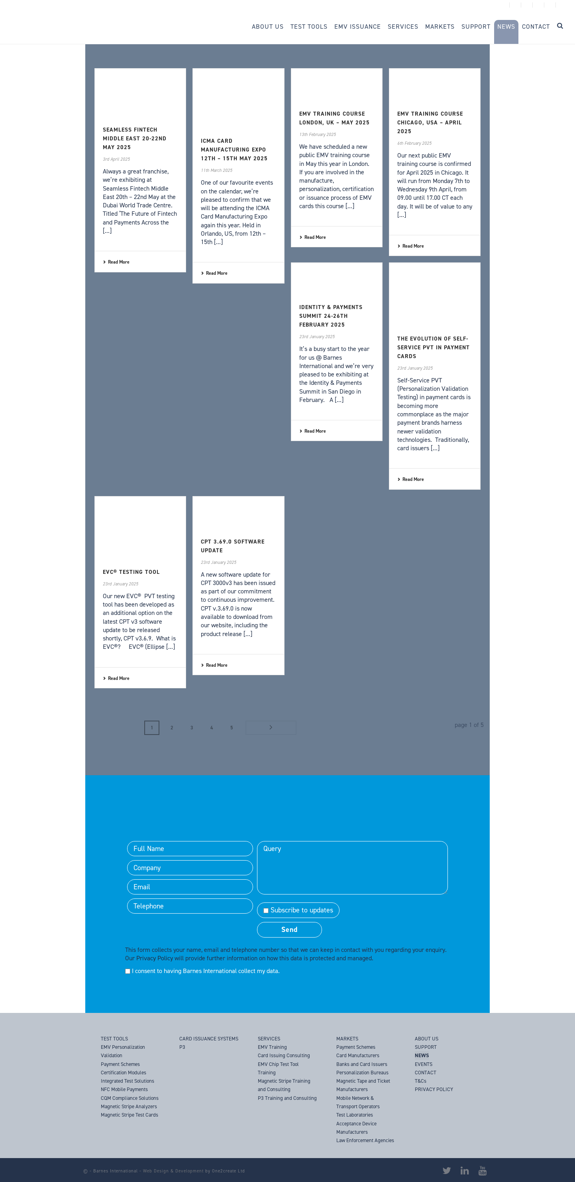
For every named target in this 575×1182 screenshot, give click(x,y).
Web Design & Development (173, 1171)
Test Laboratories (354, 1114)
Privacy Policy (154, 957)
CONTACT (425, 1072)
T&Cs (420, 1080)
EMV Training (272, 1046)
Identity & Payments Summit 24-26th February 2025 (331, 316)
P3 (182, 1046)
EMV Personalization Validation (123, 1050)
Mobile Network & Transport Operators (358, 1101)
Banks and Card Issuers (361, 1063)
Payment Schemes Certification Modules (123, 1067)
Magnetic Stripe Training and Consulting (284, 1084)
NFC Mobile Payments (124, 1088)
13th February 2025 (317, 135)
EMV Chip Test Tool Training (278, 1067)
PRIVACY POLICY (434, 1088)
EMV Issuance (357, 26)
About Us (268, 26)
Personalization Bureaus (362, 1072)
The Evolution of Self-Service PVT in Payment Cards (433, 347)
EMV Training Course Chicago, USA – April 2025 (430, 122)
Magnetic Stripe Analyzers (129, 1106)
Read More (116, 262)
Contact (536, 26)
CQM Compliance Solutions (130, 1097)
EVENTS (423, 1063)
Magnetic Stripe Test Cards (129, 1114)
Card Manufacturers (357, 1055)
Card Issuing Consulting (284, 1055)
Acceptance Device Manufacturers (356, 1127)
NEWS (422, 1055)
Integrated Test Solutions (127, 1080)
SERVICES (269, 1038)
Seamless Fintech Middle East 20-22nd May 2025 (135, 138)
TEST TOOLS (114, 1038)
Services (403, 26)
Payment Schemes (355, 1046)
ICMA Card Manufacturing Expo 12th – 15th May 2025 (234, 149)
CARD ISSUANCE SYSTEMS (208, 1038)
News (506, 26)
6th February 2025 (414, 143)
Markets (440, 26)
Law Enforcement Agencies (365, 1140)
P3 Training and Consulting (287, 1097)
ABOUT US (426, 1038)
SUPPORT (426, 1046)
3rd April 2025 (116, 159)
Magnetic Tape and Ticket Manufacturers (363, 1084)
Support (476, 26)
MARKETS (347, 1038)
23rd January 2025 (317, 337)
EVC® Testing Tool (131, 572)
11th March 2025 (216, 170)
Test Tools (309, 26)
